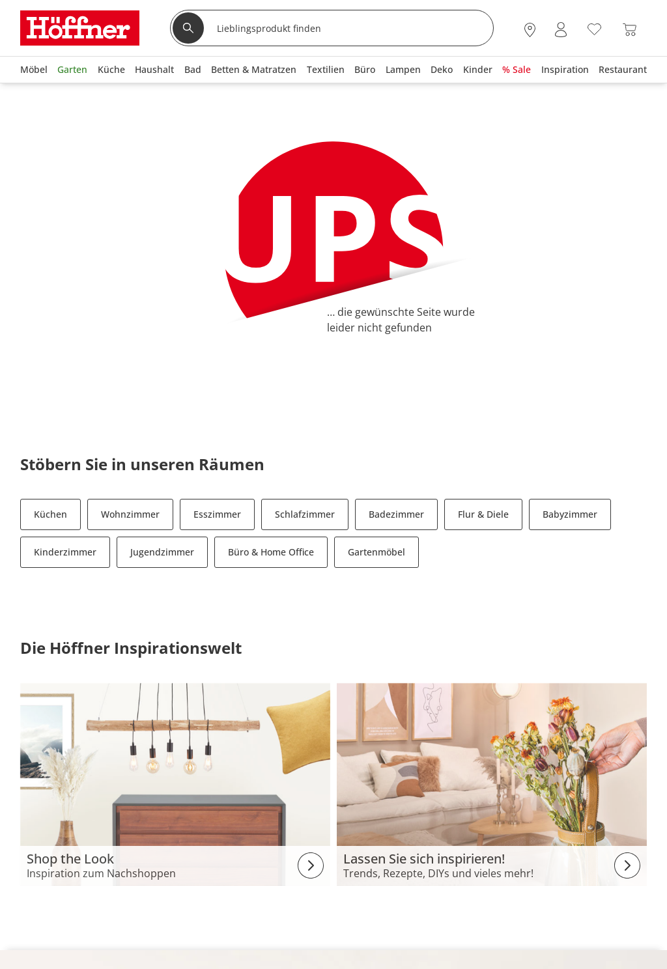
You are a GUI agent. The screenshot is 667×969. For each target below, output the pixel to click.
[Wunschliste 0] (594, 28)
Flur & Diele (483, 514)
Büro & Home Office (271, 552)
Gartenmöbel (376, 552)
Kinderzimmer (65, 552)
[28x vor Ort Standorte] (529, 29)
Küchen (50, 514)
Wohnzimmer (130, 514)
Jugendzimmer (162, 552)
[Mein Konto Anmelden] (561, 29)
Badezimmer (396, 514)
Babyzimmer (570, 514)
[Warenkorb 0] (629, 29)
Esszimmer (217, 514)
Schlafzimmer (305, 514)
